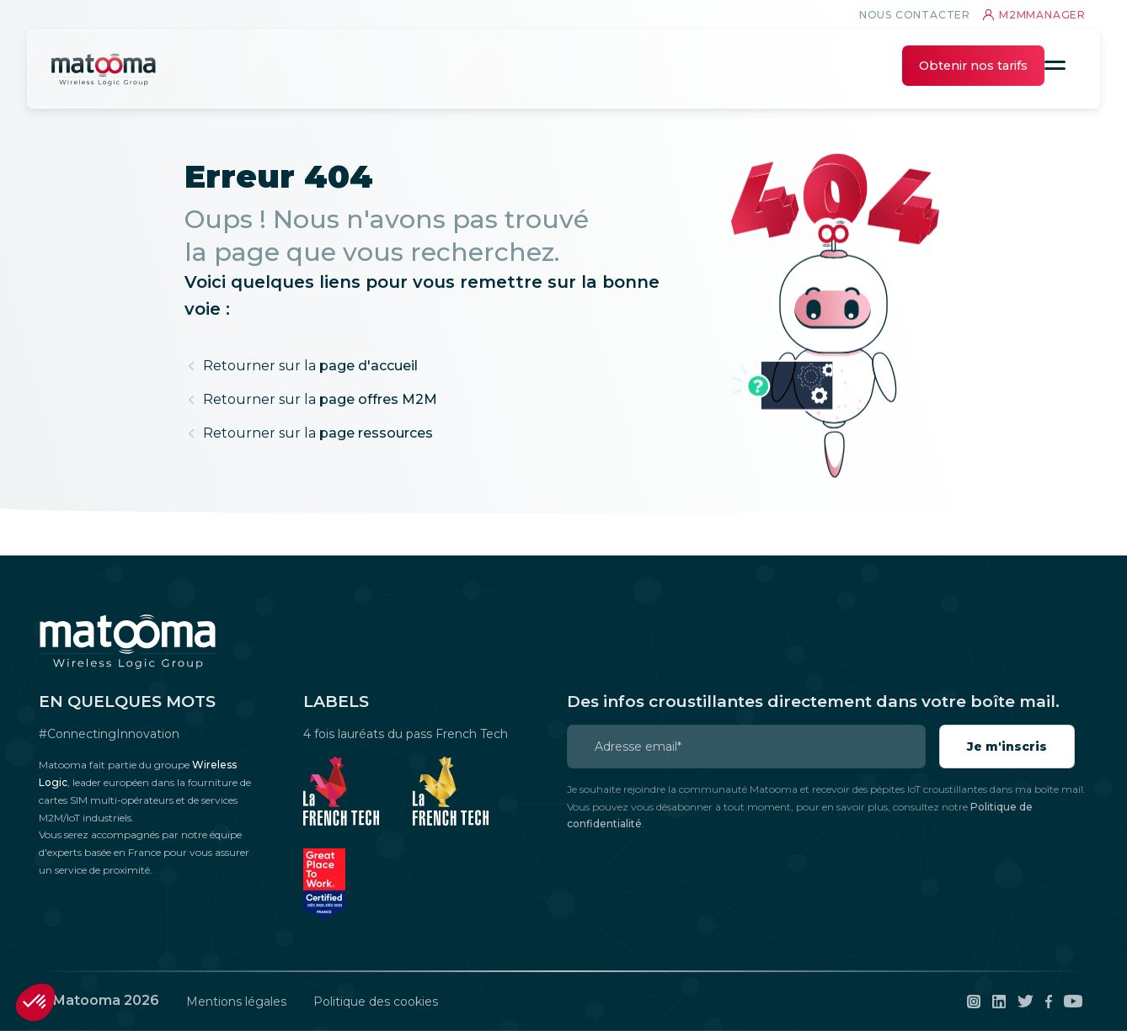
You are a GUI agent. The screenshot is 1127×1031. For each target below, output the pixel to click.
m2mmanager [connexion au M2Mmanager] (1034, 14)
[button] (35, 1002)
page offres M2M (320, 399)
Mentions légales (236, 1001)
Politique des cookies (375, 1001)
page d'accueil (310, 366)
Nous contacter (914, 14)
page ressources (318, 433)
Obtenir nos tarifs (973, 65)
